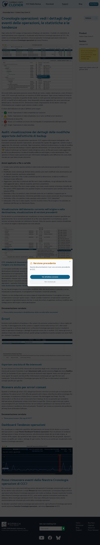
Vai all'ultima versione (50, 277)
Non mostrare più (50, 282)
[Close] (69, 261)
